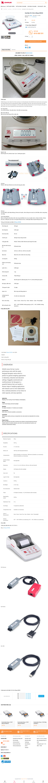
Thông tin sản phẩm (6, 49)
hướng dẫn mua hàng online (17, 738)
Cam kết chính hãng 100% (31, 27)
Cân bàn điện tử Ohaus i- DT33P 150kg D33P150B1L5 (23, 723)
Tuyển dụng (27, 742)
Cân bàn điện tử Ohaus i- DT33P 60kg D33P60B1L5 (40, 723)
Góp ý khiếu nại (27, 743)
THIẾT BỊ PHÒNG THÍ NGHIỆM (21, 6)
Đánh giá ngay (41, 696)
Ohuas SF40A (7, 527)
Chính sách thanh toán (17, 745)
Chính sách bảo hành (16, 743)
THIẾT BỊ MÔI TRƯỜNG (11, 6)
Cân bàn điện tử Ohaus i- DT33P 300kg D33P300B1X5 (7, 723)
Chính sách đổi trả (16, 742)
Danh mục (10, 9)
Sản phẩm (6, 9)
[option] (2, 37)
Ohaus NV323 (18, 222)
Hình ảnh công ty (28, 740)
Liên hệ (33, 20)
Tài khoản (26, 747)
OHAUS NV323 (29, 53)
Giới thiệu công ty (28, 738)
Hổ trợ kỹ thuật (15, 740)
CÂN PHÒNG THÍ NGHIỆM (31, 6)
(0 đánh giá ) (34, 16)
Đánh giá (13, 49)
